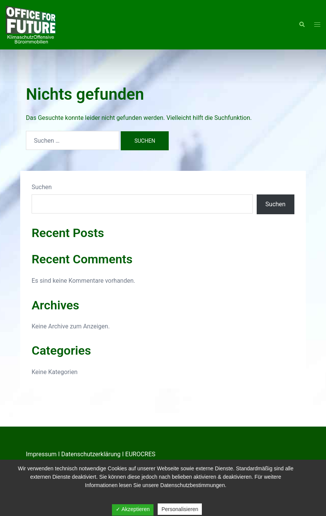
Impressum (41, 454)
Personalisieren (179, 509)
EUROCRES (140, 454)
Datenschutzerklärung (91, 454)
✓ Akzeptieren (133, 509)
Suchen (42, 187)
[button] (302, 25)
